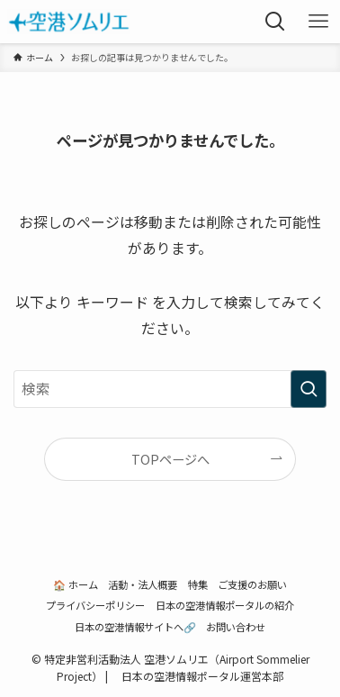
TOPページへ (170, 458)
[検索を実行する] (309, 389)
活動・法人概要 (142, 584)
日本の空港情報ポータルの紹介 (225, 605)
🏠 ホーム (75, 584)
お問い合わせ (235, 627)
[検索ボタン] (275, 21)
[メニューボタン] (318, 21)
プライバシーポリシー (95, 605)
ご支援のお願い (252, 584)
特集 (198, 584)
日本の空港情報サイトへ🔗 (135, 627)
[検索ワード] (170, 389)
